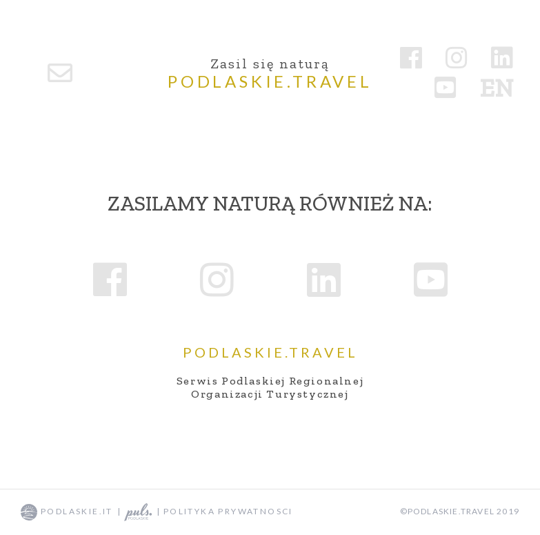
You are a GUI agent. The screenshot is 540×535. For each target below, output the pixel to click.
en (496, 88)
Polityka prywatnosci (228, 511)
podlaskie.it (67, 511)
